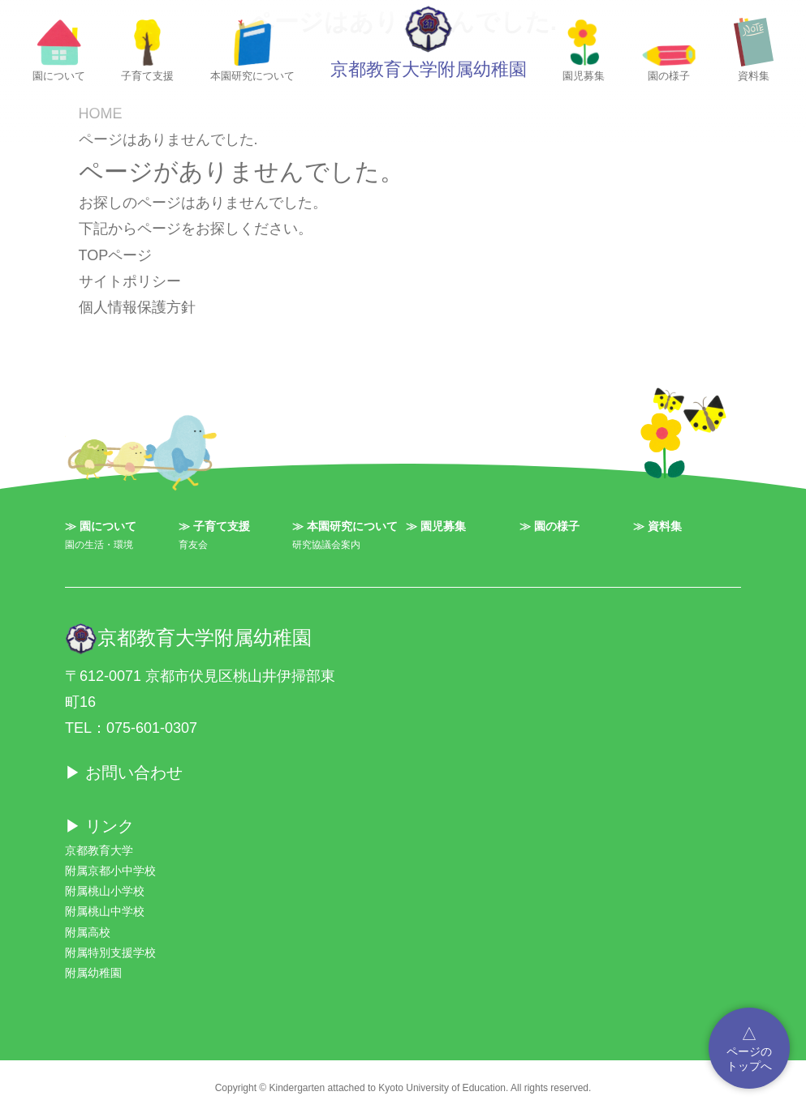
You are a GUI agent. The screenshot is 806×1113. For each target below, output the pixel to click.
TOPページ (116, 255)
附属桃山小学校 (104, 890)
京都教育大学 (99, 850)
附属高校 (87, 932)
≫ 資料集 (657, 526)
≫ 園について (100, 526)
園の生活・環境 (99, 544)
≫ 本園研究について (345, 526)
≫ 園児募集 (436, 526)
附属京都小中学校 (110, 870)
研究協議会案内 (326, 544)
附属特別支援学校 (110, 952)
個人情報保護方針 (137, 307)
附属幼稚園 (93, 972)
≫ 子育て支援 (214, 526)
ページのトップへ (749, 1047)
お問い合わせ (134, 772)
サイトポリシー (130, 281)
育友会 (193, 544)
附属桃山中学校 (104, 911)
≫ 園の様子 (549, 526)
